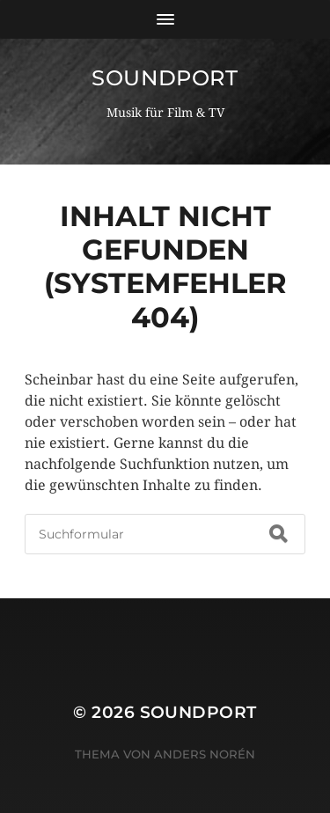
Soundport (165, 78)
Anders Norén (204, 754)
